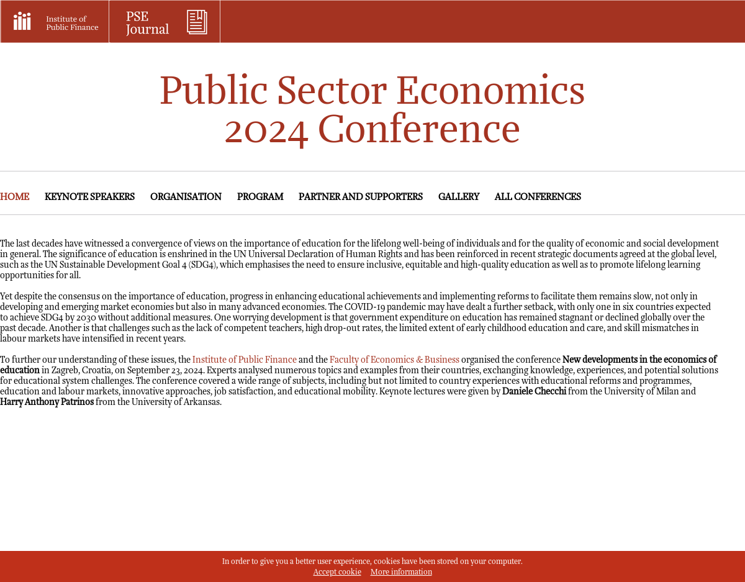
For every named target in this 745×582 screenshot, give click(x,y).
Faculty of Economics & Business (394, 360)
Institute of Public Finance (244, 360)
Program (260, 197)
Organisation (186, 197)
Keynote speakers (90, 197)
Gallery (458, 197)
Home (14, 197)
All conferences (538, 197)
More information (401, 572)
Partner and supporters (361, 197)
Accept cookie (337, 572)
